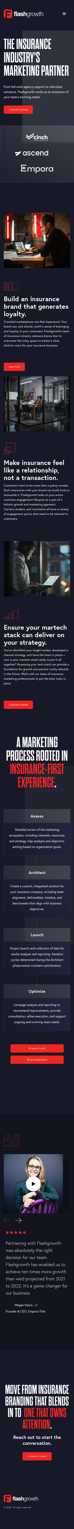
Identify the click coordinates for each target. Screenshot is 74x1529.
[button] (64, 14)
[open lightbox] (33, 1183)
